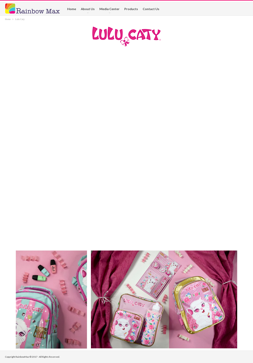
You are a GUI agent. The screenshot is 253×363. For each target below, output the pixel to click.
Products (131, 9)
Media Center (109, 9)
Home (71, 9)
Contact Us (151, 9)
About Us (88, 9)
